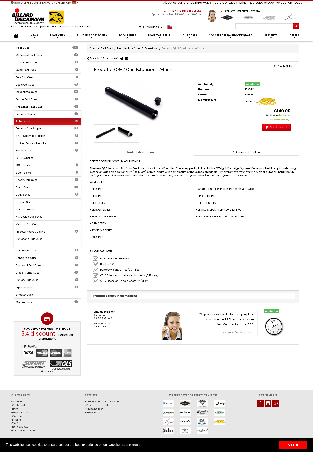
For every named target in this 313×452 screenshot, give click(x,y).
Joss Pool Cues (47, 84)
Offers (294, 35)
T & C (251, 3)
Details (47, 371)
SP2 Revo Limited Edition (47, 136)
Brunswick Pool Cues (47, 265)
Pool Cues (57, 35)
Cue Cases (190, 35)
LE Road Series (24, 202)
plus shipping (284, 115)
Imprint (241, 3)
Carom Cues (47, 302)
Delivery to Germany (58, 3)
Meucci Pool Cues (47, 92)
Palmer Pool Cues (47, 99)
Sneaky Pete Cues (47, 180)
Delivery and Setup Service (102, 401)
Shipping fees (94, 409)
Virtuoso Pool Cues (27, 224)
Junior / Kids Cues (47, 280)
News (34, 35)
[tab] (246, 152)
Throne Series (47, 150)
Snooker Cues (24, 294)
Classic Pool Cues (47, 62)
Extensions (47, 121)
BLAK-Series (47, 195)
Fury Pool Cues (47, 77)
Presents (270, 35)
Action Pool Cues (47, 250)
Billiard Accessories (92, 35)
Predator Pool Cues (47, 107)
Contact (228, 3)
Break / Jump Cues (47, 272)
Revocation (93, 412)
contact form (100, 326)
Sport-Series (47, 172)
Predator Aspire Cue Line (47, 231)
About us (170, 3)
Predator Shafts (47, 114)
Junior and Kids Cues (29, 239)
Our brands (186, 3)
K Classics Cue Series (29, 216)
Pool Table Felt (159, 35)
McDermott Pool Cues (47, 55)
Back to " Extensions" (102, 58)
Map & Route (212, 3)
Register (18, 3)
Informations (20, 394)
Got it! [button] (293, 445)
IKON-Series (47, 165)
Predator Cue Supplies (47, 128)
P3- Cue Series (24, 158)
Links (198, 3)
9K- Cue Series (25, 209)
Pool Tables (127, 35)
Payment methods (97, 405)
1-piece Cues (47, 287)
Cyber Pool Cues (47, 70)
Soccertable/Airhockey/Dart (230, 35)
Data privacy (265, 3)
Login (32, 3)
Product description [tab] (140, 152)
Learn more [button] (131, 444)
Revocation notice (289, 3)
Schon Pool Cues (47, 258)
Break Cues (47, 187)
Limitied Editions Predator (47, 143)
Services (91, 394)
